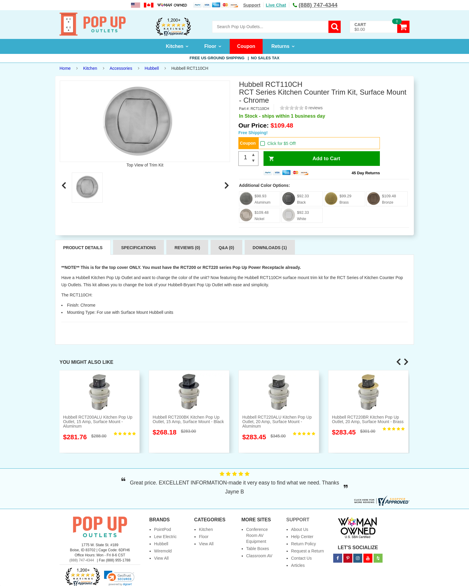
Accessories (120, 68)
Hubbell (152, 68)
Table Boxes (257, 548)
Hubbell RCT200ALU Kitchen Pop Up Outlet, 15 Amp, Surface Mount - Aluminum (98, 422)
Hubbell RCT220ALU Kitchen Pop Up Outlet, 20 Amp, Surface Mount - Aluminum (277, 422)
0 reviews (314, 107)
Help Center (302, 536)
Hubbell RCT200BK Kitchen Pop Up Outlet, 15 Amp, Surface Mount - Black (188, 419)
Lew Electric (165, 536)
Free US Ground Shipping (234, 58)
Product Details (83, 247)
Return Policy (303, 543)
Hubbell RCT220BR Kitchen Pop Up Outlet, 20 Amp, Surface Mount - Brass (368, 419)
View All (161, 558)
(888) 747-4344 (81, 560)
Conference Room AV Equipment (257, 535)
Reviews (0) (187, 247)
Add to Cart (326, 158)
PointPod (162, 529)
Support (252, 4)
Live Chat (276, 4)
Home (65, 68)
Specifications (138, 247)
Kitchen (174, 46)
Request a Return (307, 551)
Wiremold (163, 551)
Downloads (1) (270, 247)
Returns (280, 46)
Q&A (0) (226, 247)
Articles (298, 565)
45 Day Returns (366, 173)
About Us (299, 529)
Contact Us (301, 558)
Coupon (246, 46)
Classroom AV (259, 555)
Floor (210, 46)
